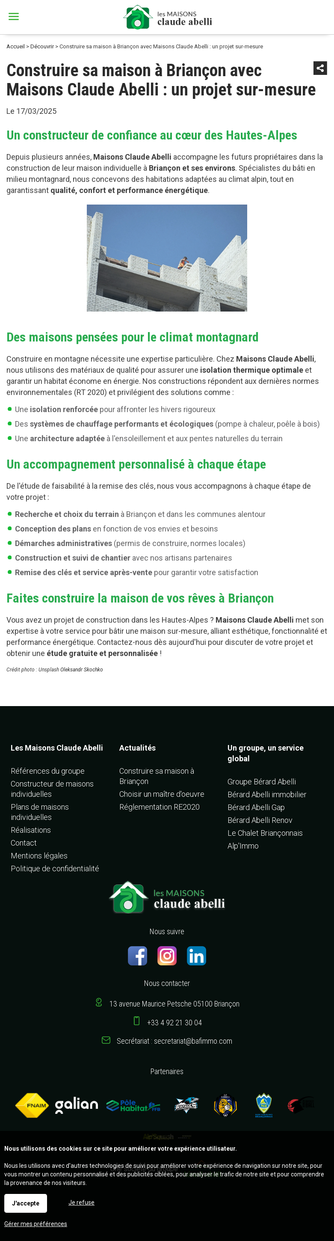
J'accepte (25, 1203)
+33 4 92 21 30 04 (174, 1022)
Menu (15, 16)
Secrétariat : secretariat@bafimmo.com (174, 1040)
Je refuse (81, 1202)
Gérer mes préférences (35, 1223)
